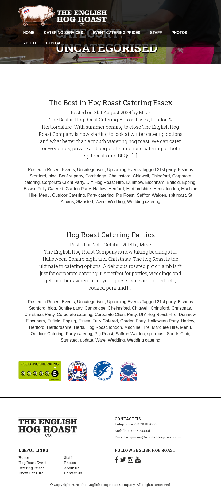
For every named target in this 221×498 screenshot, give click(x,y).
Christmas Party (39, 314)
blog (53, 176)
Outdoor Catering (68, 195)
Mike (144, 112)
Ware (100, 201)
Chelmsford (119, 176)
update (86, 340)
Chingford (160, 176)
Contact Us (73, 473)
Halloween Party (163, 321)
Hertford (116, 189)
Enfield (173, 182)
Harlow (99, 189)
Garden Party (78, 189)
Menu (44, 195)
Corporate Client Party (63, 182)
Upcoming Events (124, 169)
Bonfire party (71, 176)
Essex (30, 189)
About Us (71, 467)
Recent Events (61, 169)
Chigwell (141, 176)
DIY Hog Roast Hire (105, 182)
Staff (68, 457)
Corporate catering (74, 314)
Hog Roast (97, 327)
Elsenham (154, 182)
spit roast (177, 195)
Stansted (84, 201)
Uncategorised (91, 169)
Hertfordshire (138, 189)
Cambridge (95, 176)
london (172, 189)
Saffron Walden (151, 195)
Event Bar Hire (31, 473)
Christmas (181, 308)
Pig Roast (125, 195)
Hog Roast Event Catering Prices (32, 465)
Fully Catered (50, 189)
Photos (70, 462)
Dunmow (134, 182)
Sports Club (178, 333)
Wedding (116, 201)
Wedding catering (143, 201)
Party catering (100, 195)
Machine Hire (136, 327)
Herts (158, 189)
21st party (166, 169)
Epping (188, 182)
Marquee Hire (165, 327)
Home (23, 457)
